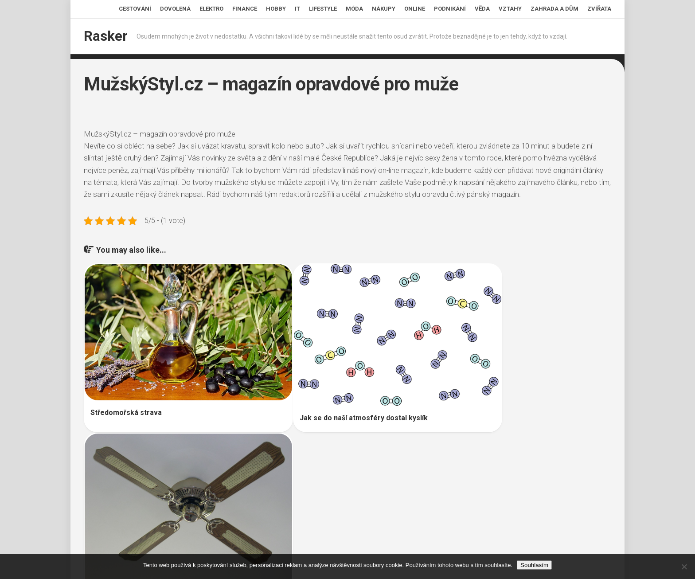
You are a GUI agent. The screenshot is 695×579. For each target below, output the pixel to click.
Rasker (104, 36)
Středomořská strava (126, 391)
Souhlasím (534, 565)
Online (414, 8)
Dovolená (175, 8)
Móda (354, 8)
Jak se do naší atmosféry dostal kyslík (330, 395)
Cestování (135, 8)
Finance (244, 8)
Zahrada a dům (554, 8)
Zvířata (599, 8)
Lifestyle (323, 8)
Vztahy (510, 8)
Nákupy (383, 8)
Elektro (211, 8)
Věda (482, 8)
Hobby (276, 8)
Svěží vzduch (463, 407)
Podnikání (450, 8)
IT (297, 8)
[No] (683, 566)
